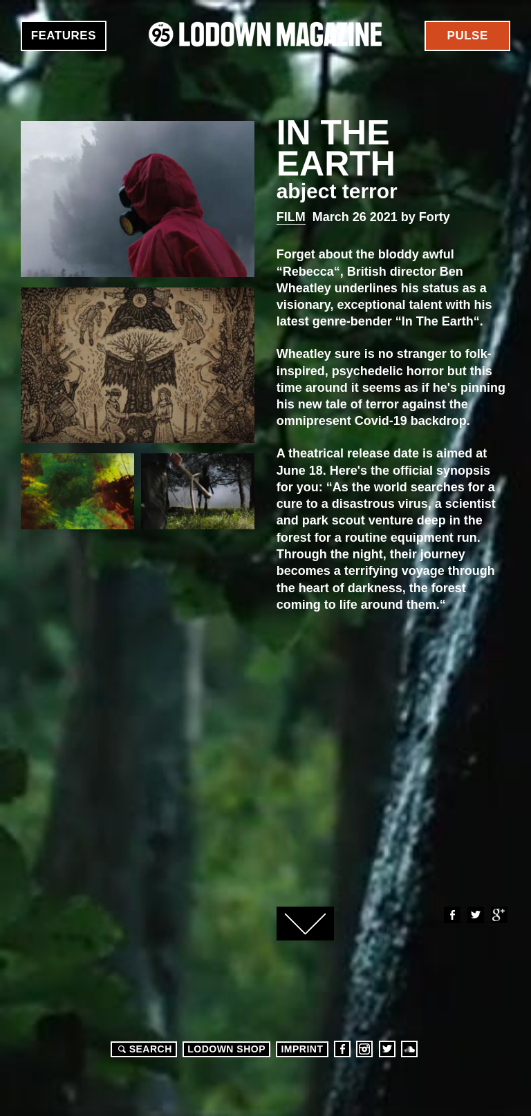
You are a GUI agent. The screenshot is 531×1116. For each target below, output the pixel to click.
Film (291, 217)
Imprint (302, 1048)
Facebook (451, 915)
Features (63, 35)
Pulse (467, 35)
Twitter (475, 915)
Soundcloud (409, 1049)
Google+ (498, 915)
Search (143, 1049)
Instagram (364, 1049)
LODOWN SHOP (226, 1048)
